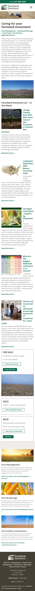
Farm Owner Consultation (12, 33)
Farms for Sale (14, 567)
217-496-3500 (20, 1)
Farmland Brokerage (25, 31)
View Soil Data (10, 369)
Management (16, 562)
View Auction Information (13, 431)
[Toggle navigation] (31, 7)
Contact (23, 567)
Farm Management (8, 31)
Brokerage (27, 565)
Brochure (8, 437)
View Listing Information (13, 410)
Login (19, 588)
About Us (7, 562)
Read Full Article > (8, 153)
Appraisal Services (8, 35)
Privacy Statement (10, 588)
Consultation (18, 565)
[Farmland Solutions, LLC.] (10, 7)
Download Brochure (11, 364)
